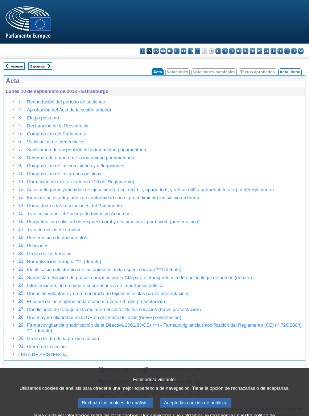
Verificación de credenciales (56, 141)
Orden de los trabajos (49, 253)
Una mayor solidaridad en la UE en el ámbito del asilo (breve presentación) (104, 317)
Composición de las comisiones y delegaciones (75, 165)
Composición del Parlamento (56, 133)
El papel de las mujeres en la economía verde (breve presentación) (96, 301)
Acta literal (290, 72)
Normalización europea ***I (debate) (64, 261)
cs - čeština (156, 51)
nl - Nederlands (252, 51)
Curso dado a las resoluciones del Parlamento (74, 205)
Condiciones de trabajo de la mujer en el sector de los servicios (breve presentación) (114, 309)
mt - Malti (245, 51)
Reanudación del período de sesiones (66, 102)
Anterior (17, 66)
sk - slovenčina (280, 51)
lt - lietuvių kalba (232, 51)
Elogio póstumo (43, 118)
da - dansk (163, 51)
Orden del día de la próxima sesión (63, 338)
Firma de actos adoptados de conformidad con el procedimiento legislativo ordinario (113, 197)
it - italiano (218, 51)
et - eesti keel (177, 51)
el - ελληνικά (183, 51)
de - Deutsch (170, 51)
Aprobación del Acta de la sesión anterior (69, 110)
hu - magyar (239, 51)
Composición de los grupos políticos (64, 173)
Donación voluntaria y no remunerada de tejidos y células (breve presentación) (108, 293)
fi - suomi (294, 51)
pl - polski (259, 51)
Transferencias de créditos (54, 229)
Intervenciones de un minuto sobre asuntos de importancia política (95, 285)
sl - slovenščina (287, 51)
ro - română (273, 51)
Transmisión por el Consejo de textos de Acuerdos (78, 213)
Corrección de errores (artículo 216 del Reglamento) (80, 181)
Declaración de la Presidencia (57, 126)
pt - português (266, 51)
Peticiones (37, 245)
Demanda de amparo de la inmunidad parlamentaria (80, 157)
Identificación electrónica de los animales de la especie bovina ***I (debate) (104, 269)
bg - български (142, 51)
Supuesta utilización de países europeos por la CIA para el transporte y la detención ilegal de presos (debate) (139, 277)
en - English (190, 51)
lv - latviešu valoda (225, 51)
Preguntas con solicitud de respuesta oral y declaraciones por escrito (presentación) (113, 221)
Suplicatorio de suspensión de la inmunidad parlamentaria (86, 149)
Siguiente (37, 66)
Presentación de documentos (57, 237)
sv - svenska (301, 51)
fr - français (197, 51)
